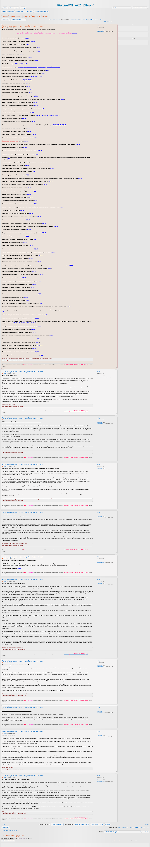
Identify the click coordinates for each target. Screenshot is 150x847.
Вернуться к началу (116, 367)
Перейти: (100, 831)
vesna (5, 733)
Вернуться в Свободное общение (10, 830)
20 (84, 19)
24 (92, 19)
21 (86, 19)
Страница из (74, 19)
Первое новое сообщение (55, 19)
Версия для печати (107, 21)
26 (97, 19)
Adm (5, 27)
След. (146, 824)
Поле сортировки (76, 824)
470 (101, 19)
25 (95, 19)
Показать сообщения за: (51, 824)
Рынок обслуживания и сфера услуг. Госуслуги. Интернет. (25, 16)
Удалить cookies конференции (120, 840)
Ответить (5, 19)
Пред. (3, 824)
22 (88, 19)
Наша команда (110, 840)
